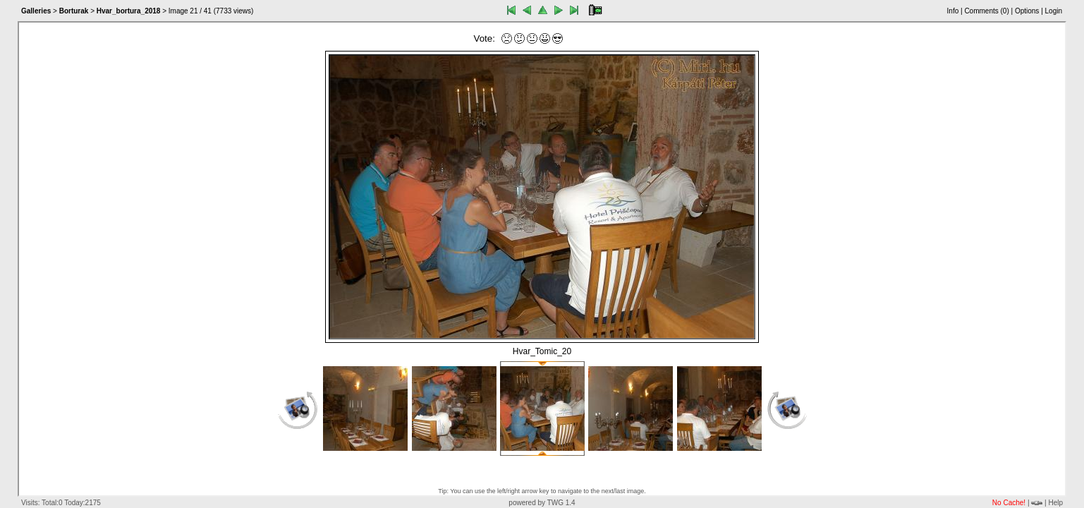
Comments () (986, 11)
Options (1027, 11)
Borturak (74, 11)
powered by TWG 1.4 (541, 503)
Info (953, 11)
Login (1053, 11)
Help (1055, 503)
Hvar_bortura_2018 (129, 11)
